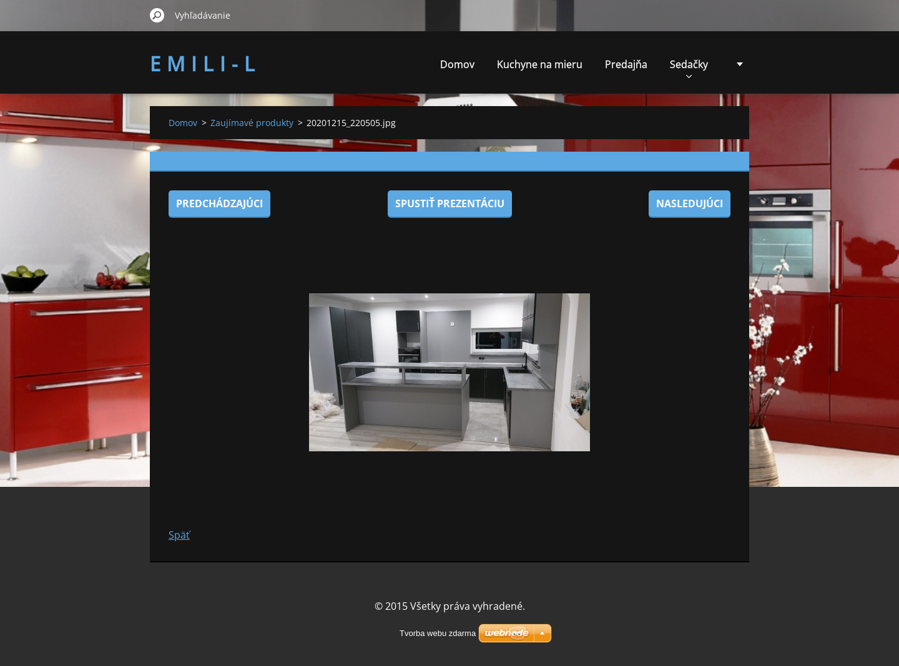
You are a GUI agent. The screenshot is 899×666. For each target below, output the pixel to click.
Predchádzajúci (219, 203)
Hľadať (157, 15)
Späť (179, 535)
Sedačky (689, 67)
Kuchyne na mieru (539, 64)
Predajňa (626, 64)
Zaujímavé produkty (251, 123)
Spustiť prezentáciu (449, 203)
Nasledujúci (689, 203)
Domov (457, 64)
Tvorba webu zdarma (438, 633)
